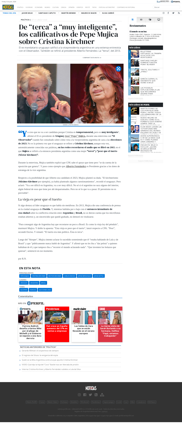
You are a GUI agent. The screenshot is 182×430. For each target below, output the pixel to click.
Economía (42, 7)
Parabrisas (96, 402)
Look (119, 402)
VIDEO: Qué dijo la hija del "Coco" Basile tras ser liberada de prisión (50, 364)
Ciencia (71, 7)
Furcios (33, 290)
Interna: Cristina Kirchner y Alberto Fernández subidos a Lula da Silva (51, 369)
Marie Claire (52, 402)
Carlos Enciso (69, 276)
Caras (42, 402)
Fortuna (64, 402)
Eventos (91, 7)
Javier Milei (27, 13)
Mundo (52, 7)
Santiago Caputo (47, 13)
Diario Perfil (31, 402)
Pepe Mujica (24, 276)
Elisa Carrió (108, 13)
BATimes (151, 402)
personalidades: (26, 273)
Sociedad (31, 7)
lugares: (23, 280)
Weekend (84, 402)
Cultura (62, 7)
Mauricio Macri (89, 13)
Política (21, 7)
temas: (22, 287)
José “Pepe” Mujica (75, 136)
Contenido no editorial (145, 7)
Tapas (107, 7)
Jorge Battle (99, 276)
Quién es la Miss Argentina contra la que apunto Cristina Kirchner (50, 360)
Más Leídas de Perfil (139, 104)
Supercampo (109, 402)
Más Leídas (134, 47)
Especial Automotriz (122, 7)
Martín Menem (68, 13)
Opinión (81, 7)
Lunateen (141, 402)
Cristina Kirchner (38, 276)
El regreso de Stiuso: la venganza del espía (40, 355)
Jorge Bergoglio (84, 276)
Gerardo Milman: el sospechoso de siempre (40, 350)
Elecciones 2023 (45, 290)
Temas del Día (9, 13)
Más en (31, 303)
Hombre (74, 402)
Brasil (43, 283)
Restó (99, 7)
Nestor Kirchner (54, 276)
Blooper (23, 290)
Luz (126, 402)
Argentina (34, 283)
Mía (132, 402)
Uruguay (23, 283)
